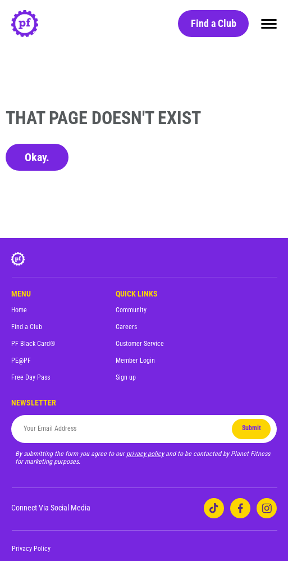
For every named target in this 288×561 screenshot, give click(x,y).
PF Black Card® (33, 344)
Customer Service (140, 344)
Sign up (126, 377)
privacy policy (145, 454)
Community (131, 310)
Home (19, 310)
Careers (126, 327)
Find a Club (213, 23)
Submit (251, 428)
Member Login (135, 360)
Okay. (37, 157)
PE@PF (21, 360)
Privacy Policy (31, 549)
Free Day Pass (30, 377)
